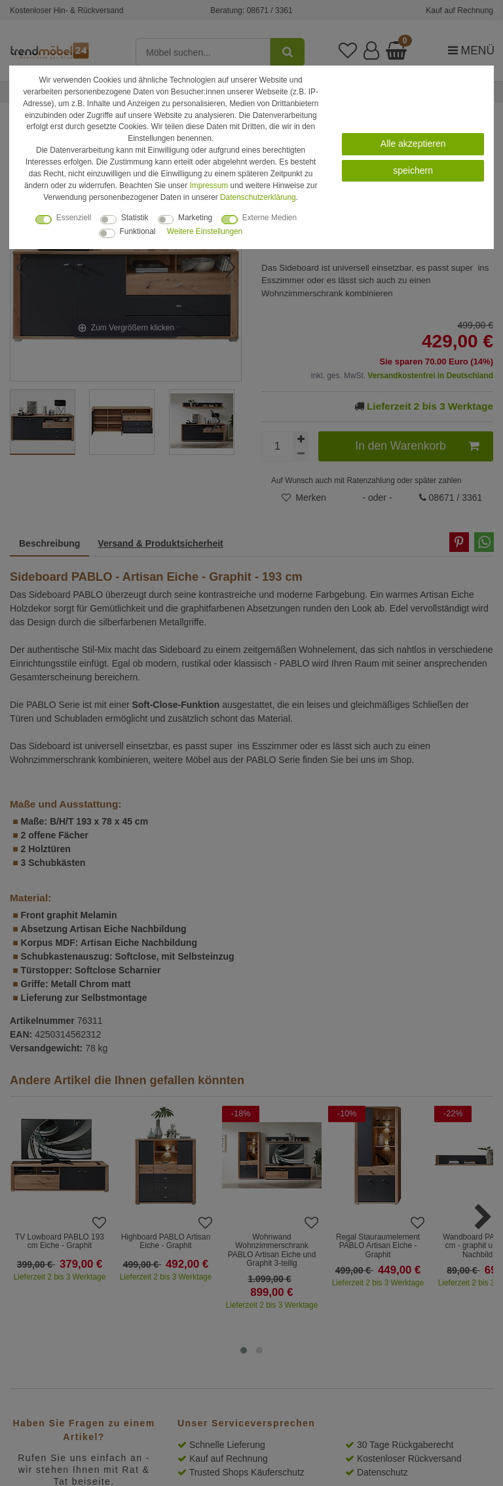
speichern (413, 170)
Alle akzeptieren (413, 143)
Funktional (138, 231)
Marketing (195, 217)
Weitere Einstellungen (204, 231)
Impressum (208, 185)
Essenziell (74, 217)
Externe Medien (269, 217)
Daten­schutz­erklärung (258, 197)
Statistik (135, 217)
